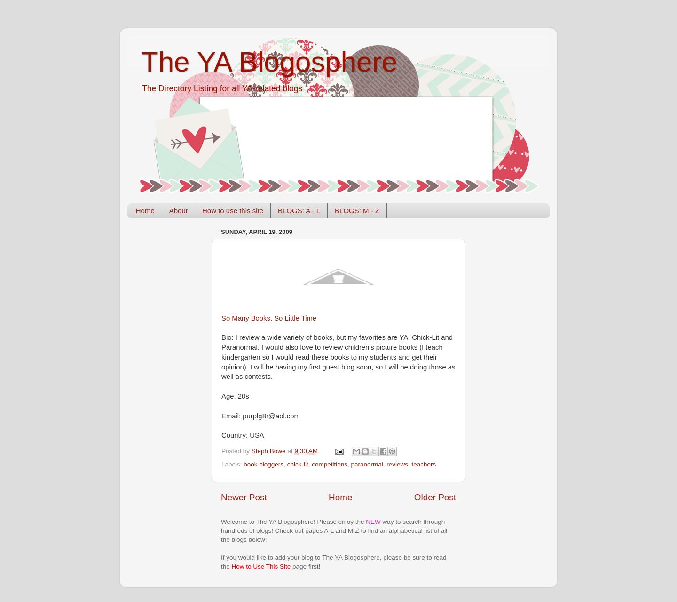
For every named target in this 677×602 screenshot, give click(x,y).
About (178, 211)
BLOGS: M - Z (357, 211)
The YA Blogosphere (269, 62)
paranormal (367, 464)
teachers (424, 464)
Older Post (435, 497)
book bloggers (263, 464)
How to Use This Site (261, 566)
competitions (329, 464)
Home (145, 211)
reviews (397, 464)
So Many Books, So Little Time (268, 318)
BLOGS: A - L (299, 211)
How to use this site (232, 211)
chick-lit (297, 464)
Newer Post (244, 497)
